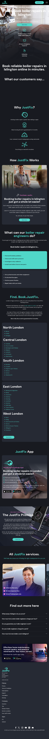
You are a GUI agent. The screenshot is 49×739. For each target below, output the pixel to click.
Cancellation (5, 695)
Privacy (3, 686)
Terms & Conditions (6, 688)
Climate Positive (6, 708)
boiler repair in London (30, 305)
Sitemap (4, 697)
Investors (4, 704)
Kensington (8, 348)
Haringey (8, 335)
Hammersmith (9, 421)
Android (4, 722)
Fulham (17, 421)
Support (4, 693)
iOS (3, 719)
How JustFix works (6, 713)
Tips (3, 706)
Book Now (39, 2)
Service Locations (6, 711)
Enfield (7, 333)
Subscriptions (5, 690)
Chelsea (16, 348)
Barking (7, 390)
